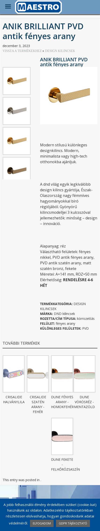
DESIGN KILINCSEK (60, 51)
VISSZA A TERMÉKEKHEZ (22, 51)
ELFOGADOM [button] (42, 523)
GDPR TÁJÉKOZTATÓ (73, 523)
